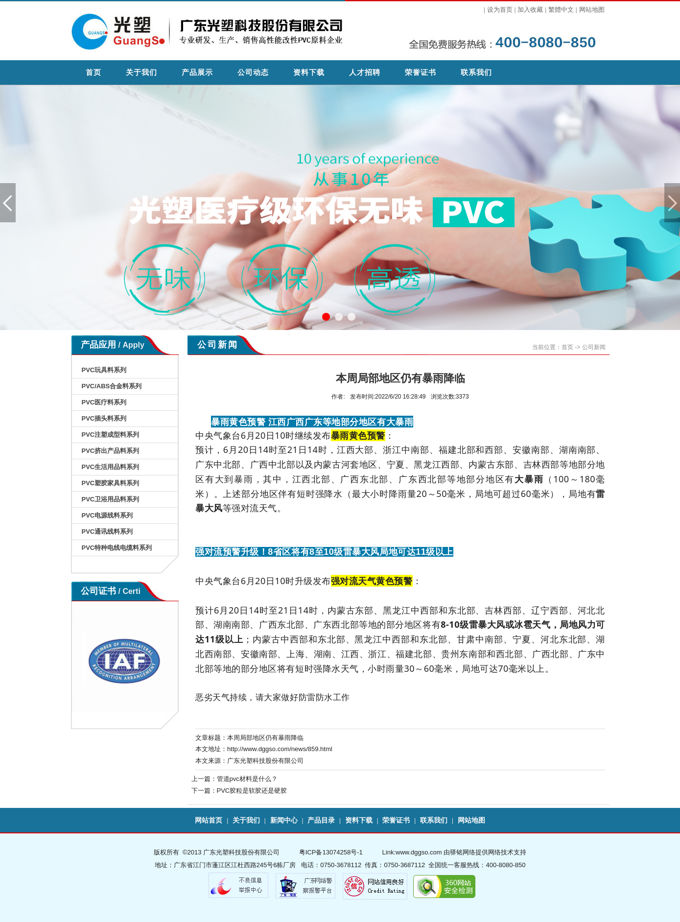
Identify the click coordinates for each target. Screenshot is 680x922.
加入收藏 (530, 9)
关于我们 (141, 72)
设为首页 (500, 9)
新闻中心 (284, 820)
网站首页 (208, 820)
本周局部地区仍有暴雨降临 (265, 737)
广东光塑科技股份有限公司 (265, 760)
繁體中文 (561, 9)
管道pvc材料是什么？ (247, 778)
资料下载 (309, 72)
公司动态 (253, 72)
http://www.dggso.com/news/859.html (279, 749)
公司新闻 (594, 347)
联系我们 (476, 72)
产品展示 (197, 72)
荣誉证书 (420, 72)
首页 (93, 72)
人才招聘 (364, 72)
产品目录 (321, 820)
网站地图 (592, 9)
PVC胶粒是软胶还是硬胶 (252, 790)
